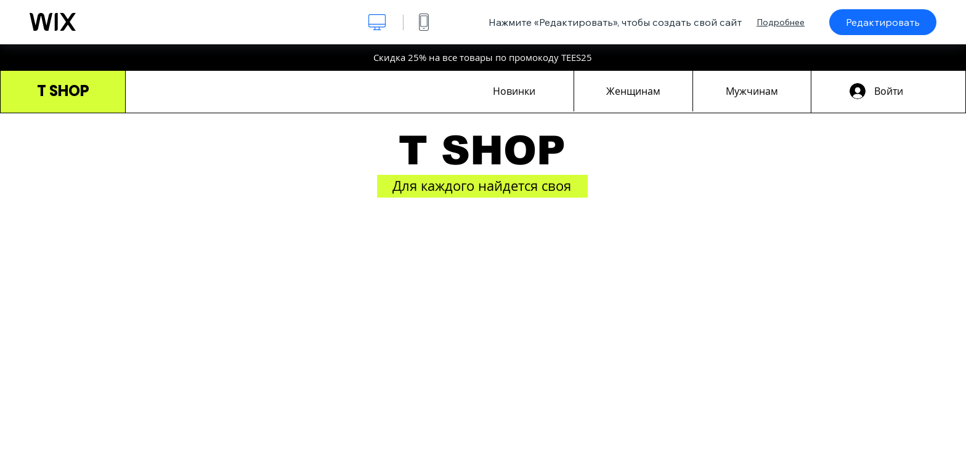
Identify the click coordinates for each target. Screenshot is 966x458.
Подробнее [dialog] (781, 22)
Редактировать (883, 22)
